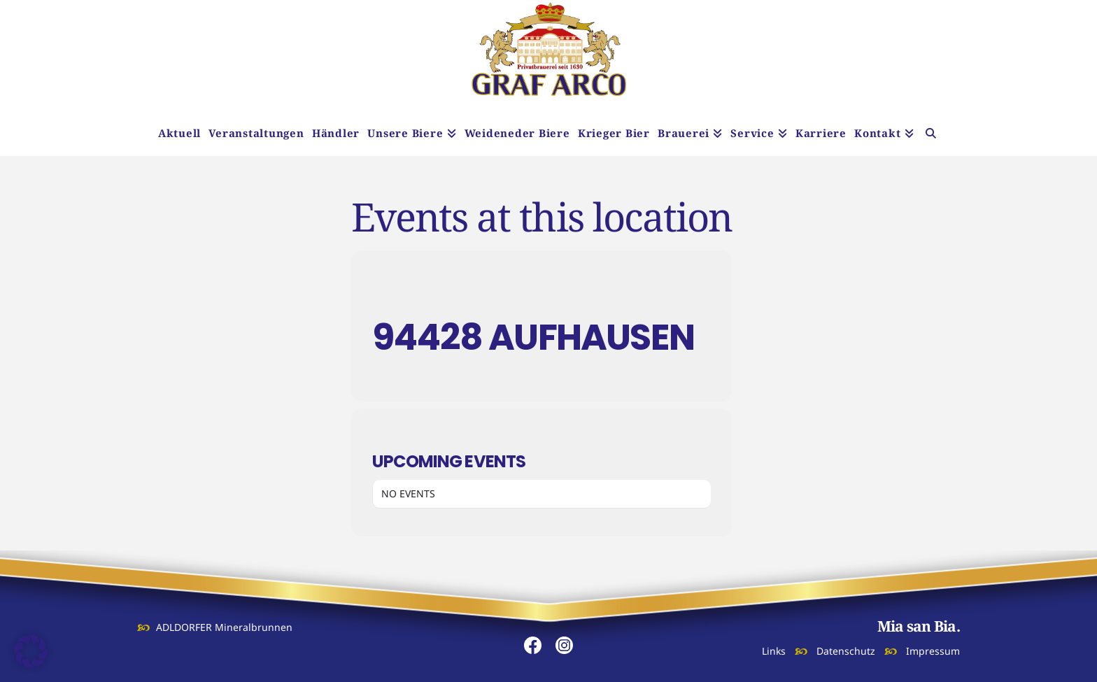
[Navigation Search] (931, 135)
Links (774, 651)
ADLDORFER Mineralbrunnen (224, 627)
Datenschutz (845, 651)
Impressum (933, 651)
